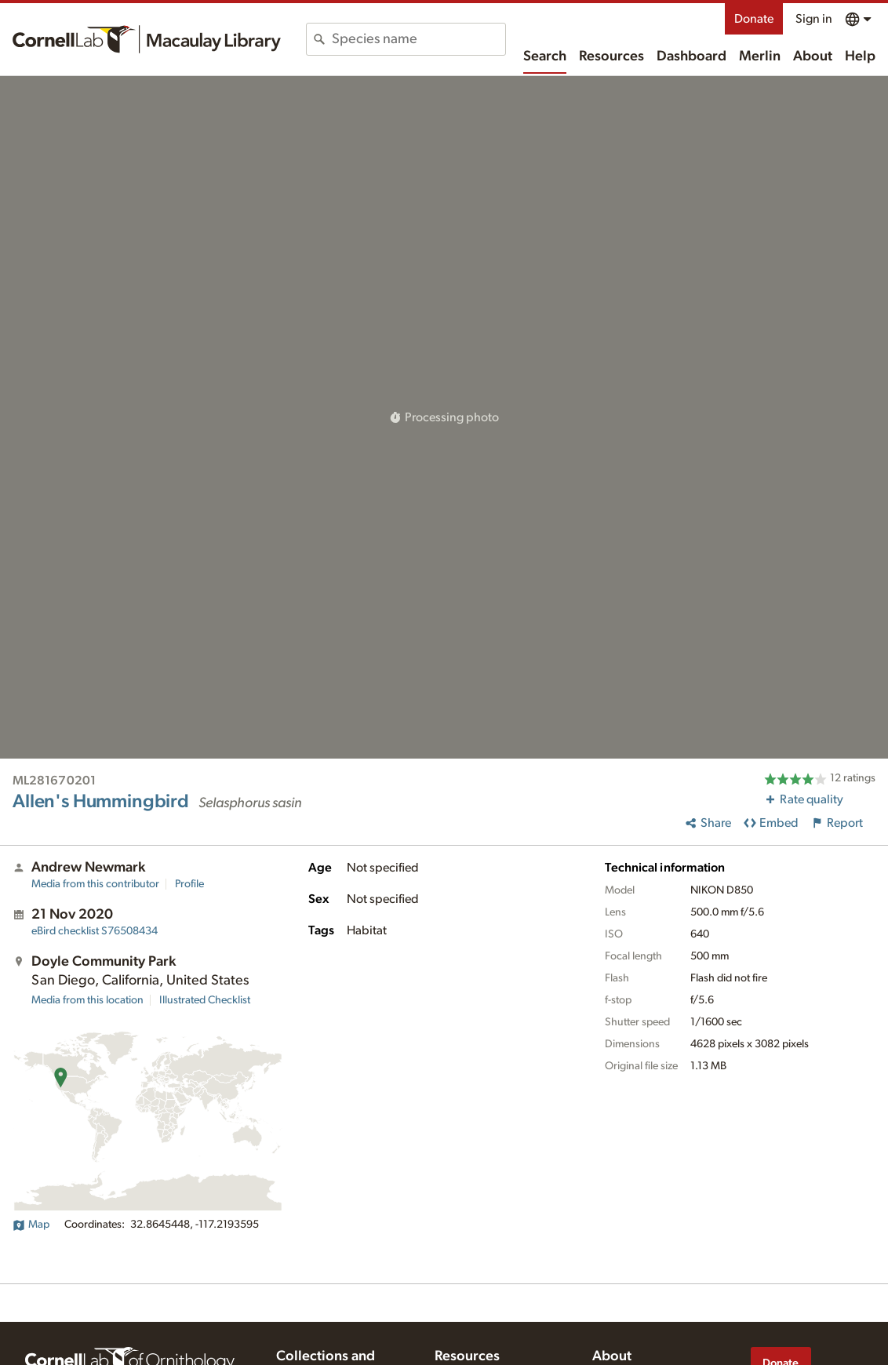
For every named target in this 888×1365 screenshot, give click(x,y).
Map (31, 1224)
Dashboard (691, 56)
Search (544, 56)
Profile (189, 884)
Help (860, 56)
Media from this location (87, 1000)
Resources (611, 56)
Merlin (760, 56)
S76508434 (94, 931)
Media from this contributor (95, 884)
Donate (753, 19)
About (812, 56)
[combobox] (418, 39)
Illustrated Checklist (204, 1000)
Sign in (813, 19)
